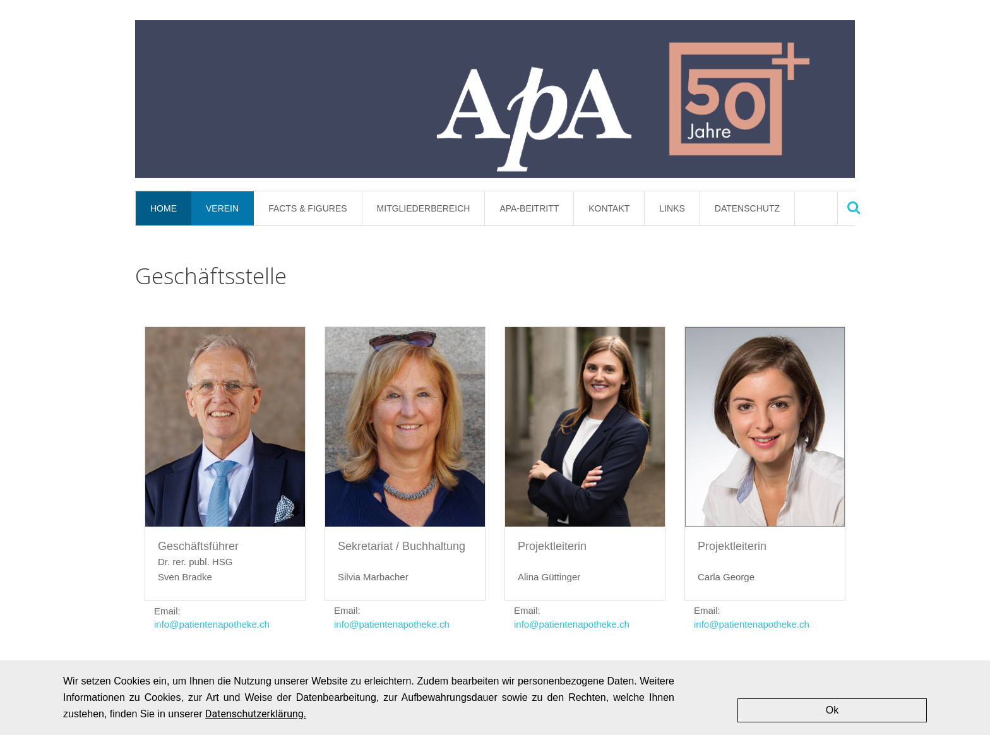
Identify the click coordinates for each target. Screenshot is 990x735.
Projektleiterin (552, 546)
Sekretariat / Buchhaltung (401, 546)
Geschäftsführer (198, 546)
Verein (222, 208)
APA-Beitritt (529, 208)
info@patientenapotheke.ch (212, 624)
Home (163, 208)
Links (671, 208)
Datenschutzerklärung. (255, 714)
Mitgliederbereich (423, 208)
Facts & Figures (307, 208)
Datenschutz (747, 208)
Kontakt (608, 208)
